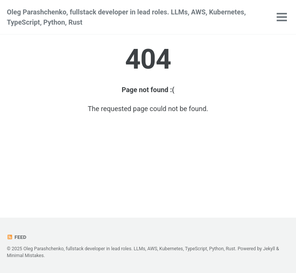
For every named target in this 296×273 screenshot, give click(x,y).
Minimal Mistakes (25, 255)
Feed (17, 237)
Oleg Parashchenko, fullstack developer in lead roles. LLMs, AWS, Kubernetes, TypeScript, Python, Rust (126, 17)
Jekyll (269, 248)
